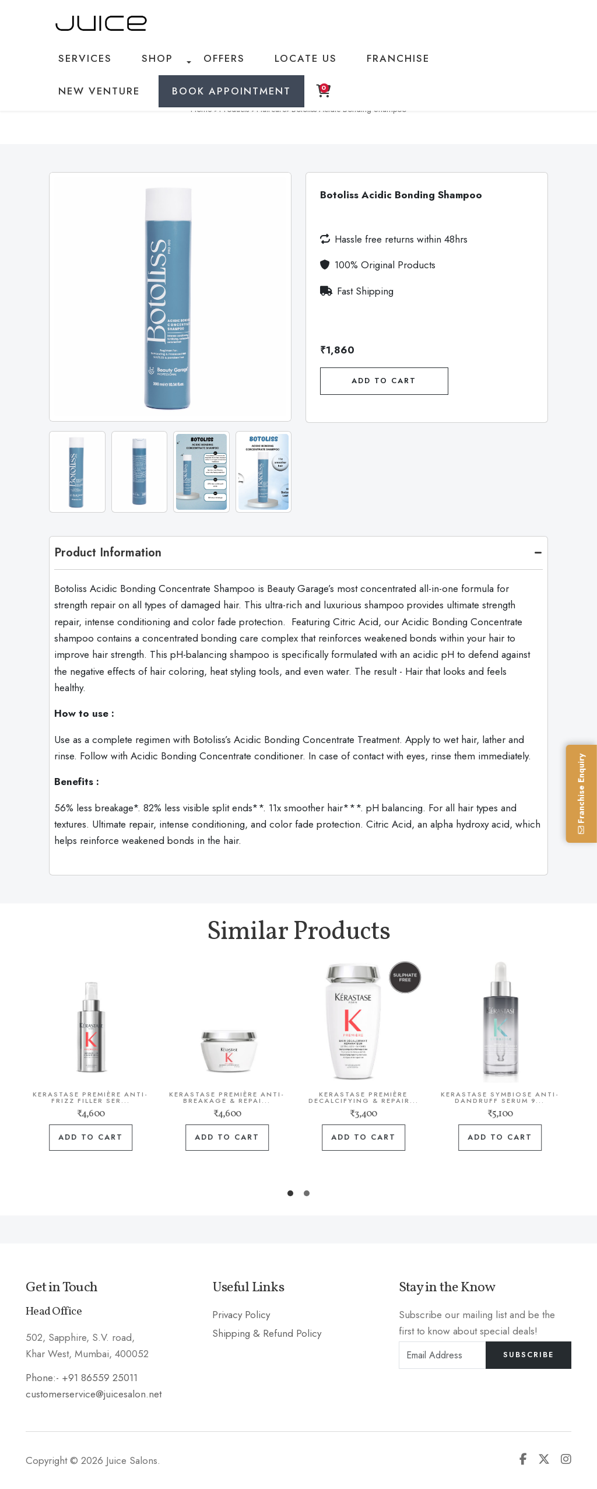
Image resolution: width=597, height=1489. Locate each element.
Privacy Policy (241, 1314)
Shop (141, 62)
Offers (196, 62)
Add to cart (110, 1137)
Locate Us (264, 62)
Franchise (342, 62)
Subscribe (528, 1355)
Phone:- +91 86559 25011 (82, 1377)
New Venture (427, 62)
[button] (290, 1193)
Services (81, 62)
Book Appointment (112, 102)
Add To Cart (384, 381)
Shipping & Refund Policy (266, 1333)
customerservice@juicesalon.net (93, 1393)
